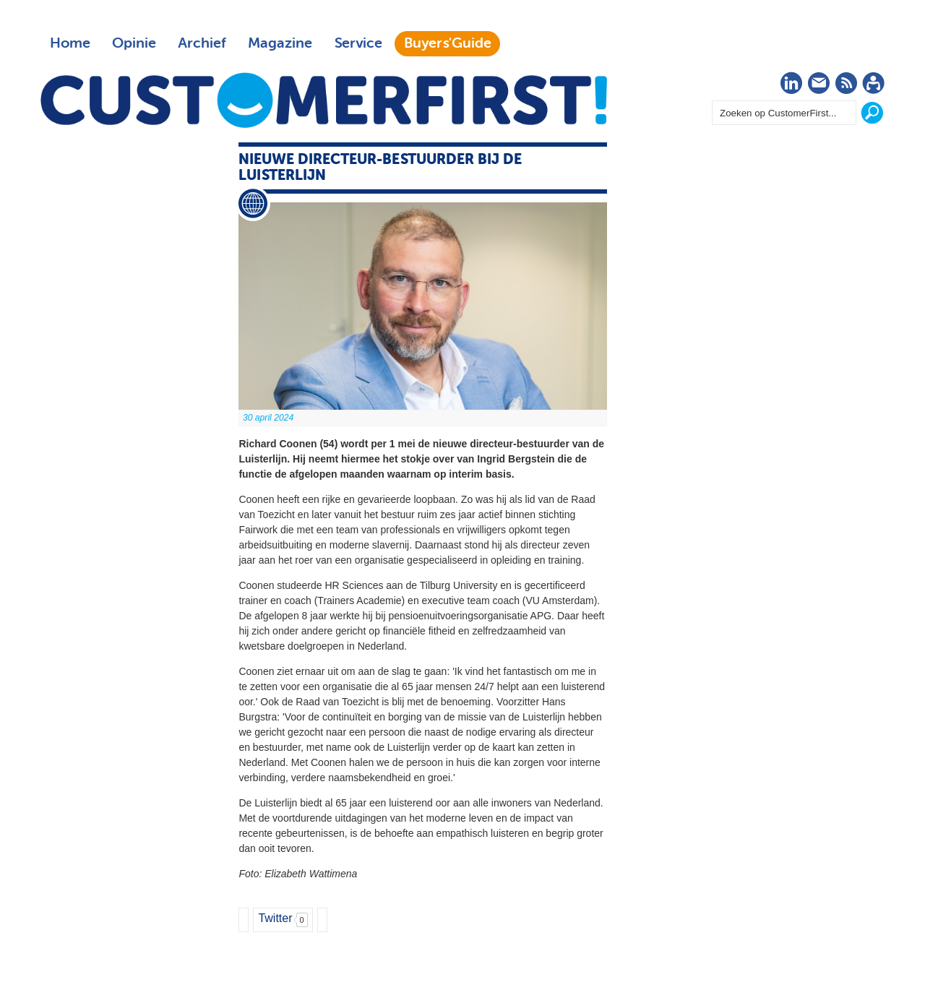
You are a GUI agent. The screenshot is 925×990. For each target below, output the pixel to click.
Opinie (134, 43)
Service (358, 43)
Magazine (280, 43)
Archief (202, 43)
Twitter (275, 918)
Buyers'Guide (447, 43)
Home (70, 43)
